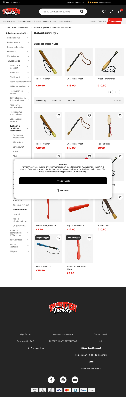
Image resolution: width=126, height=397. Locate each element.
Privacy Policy (56, 171)
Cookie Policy (79, 171)
